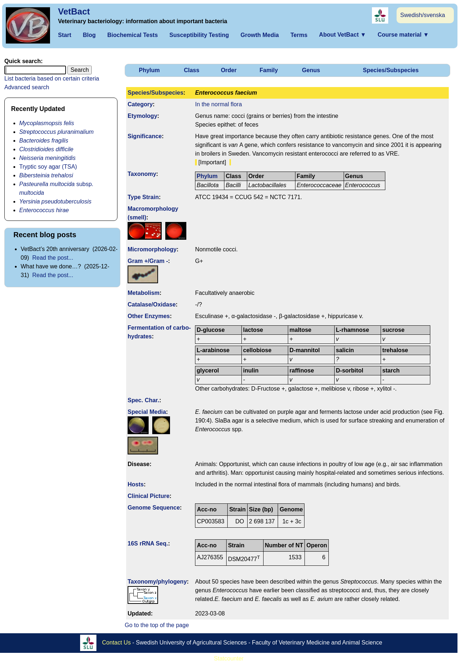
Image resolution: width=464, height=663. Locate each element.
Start (64, 35)
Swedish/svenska (422, 15)
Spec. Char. (143, 400)
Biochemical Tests (132, 35)
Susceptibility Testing (199, 35)
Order (229, 70)
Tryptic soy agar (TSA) (48, 167)
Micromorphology (152, 249)
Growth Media (259, 35)
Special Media (147, 412)
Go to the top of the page (157, 625)
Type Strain (143, 197)
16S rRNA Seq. (148, 543)
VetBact (74, 11)
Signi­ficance (145, 136)
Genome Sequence (154, 508)
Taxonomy (142, 174)
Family (269, 70)
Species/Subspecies (391, 70)
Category (140, 104)
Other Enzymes (149, 316)
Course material (403, 35)
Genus (311, 70)
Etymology (142, 116)
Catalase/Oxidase (152, 304)
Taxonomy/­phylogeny (157, 581)
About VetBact (342, 35)
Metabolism (144, 293)
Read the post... (52, 258)
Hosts (136, 484)
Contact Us (116, 642)
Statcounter (229, 658)
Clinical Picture (149, 496)
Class (191, 70)
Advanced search (26, 87)
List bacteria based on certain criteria (51, 78)
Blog (89, 35)
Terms (298, 35)
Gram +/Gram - (148, 261)
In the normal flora (218, 104)
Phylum (149, 70)
